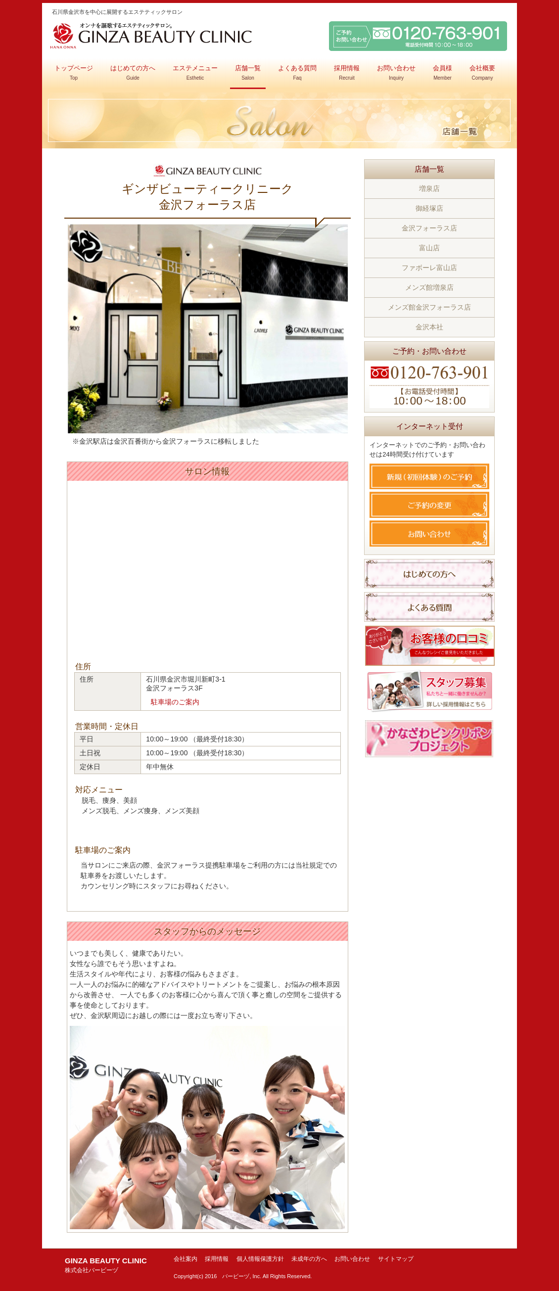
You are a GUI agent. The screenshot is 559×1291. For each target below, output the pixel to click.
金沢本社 (429, 327)
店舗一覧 (248, 72)
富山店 (429, 248)
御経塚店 (429, 208)
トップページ (73, 72)
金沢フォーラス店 (429, 228)
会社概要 (482, 72)
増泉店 (429, 188)
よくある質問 (297, 72)
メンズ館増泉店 (429, 287)
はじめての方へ (132, 72)
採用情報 (347, 72)
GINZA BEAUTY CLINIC (106, 1265)
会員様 (442, 72)
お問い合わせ (396, 72)
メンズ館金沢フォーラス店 (429, 307)
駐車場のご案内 (175, 702)
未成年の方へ (309, 1258)
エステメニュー (195, 72)
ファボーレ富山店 (429, 268)
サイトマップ (396, 1258)
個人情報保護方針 (260, 1258)
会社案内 (185, 1258)
